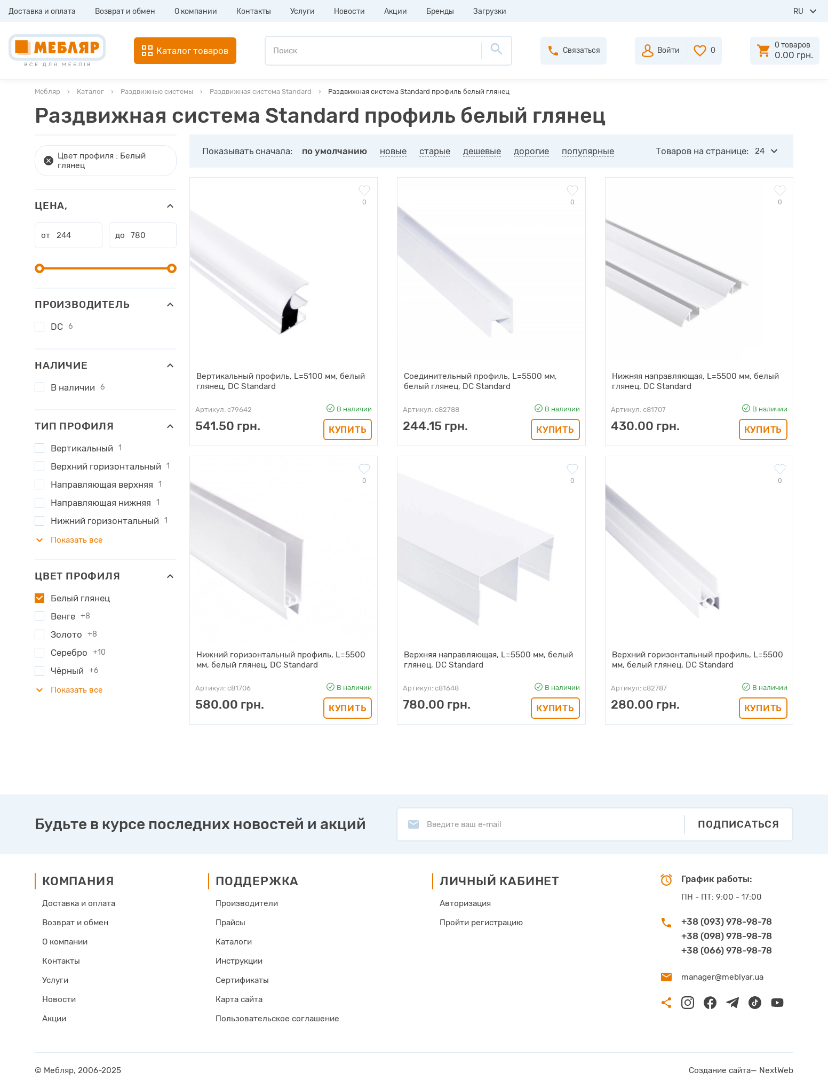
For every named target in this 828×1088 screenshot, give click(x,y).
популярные (588, 151)
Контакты (253, 11)
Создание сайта (722, 1070)
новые (393, 151)
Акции (395, 11)
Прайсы (231, 922)
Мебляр (47, 92)
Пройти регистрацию (479, 922)
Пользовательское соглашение (276, 1018)
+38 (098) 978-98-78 (726, 936)
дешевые (482, 151)
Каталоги (234, 942)
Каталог (90, 92)
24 (760, 151)
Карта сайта (240, 999)
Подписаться (738, 824)
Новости (349, 11)
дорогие (531, 151)
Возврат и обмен (125, 11)
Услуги (302, 11)
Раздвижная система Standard (261, 92)
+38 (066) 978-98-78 (726, 950)
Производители (247, 903)
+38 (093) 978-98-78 (726, 921)
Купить (348, 429)
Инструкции (240, 961)
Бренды (440, 11)
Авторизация (463, 903)
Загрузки (489, 11)
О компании (195, 11)
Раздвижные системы (157, 92)
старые (434, 151)
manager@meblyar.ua (721, 977)
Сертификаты (243, 980)
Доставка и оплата (42, 11)
